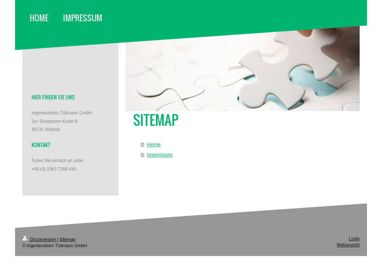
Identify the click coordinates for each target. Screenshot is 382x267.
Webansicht (348, 245)
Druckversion (39, 239)
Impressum (159, 155)
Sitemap (67, 239)
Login (354, 238)
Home (154, 144)
